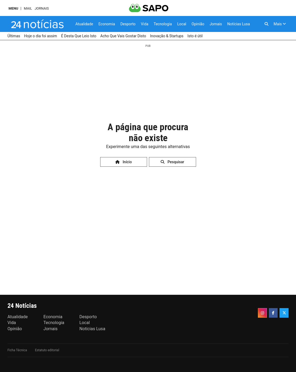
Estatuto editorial (47, 350)
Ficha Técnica (17, 350)
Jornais (42, 8)
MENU (13, 8)
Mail (28, 8)
